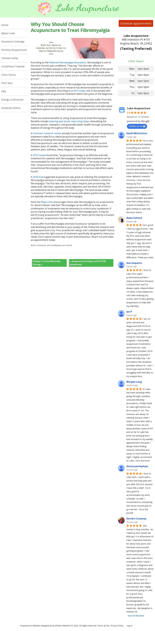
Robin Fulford (134, 218)
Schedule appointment (136, 23)
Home (4, 25)
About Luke (8, 33)
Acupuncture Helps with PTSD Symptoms (88, 263)
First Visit (7, 83)
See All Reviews (136, 615)
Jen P (129, 311)
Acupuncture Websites (30, 625)
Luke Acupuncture (138, 108)
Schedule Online (10, 108)
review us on (137, 126)
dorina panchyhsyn (137, 466)
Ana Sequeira (134, 263)
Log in (129, 625)
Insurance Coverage (12, 41)
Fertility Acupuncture (14, 50)
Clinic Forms (8, 75)
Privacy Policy (116, 625)
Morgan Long (134, 381)
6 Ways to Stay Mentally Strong (46, 263)
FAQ (3, 91)
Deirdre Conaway (136, 518)
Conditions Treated (12, 66)
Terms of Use (103, 625)
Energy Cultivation (12, 99)
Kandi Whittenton (136, 133)
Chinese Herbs (9, 58)
